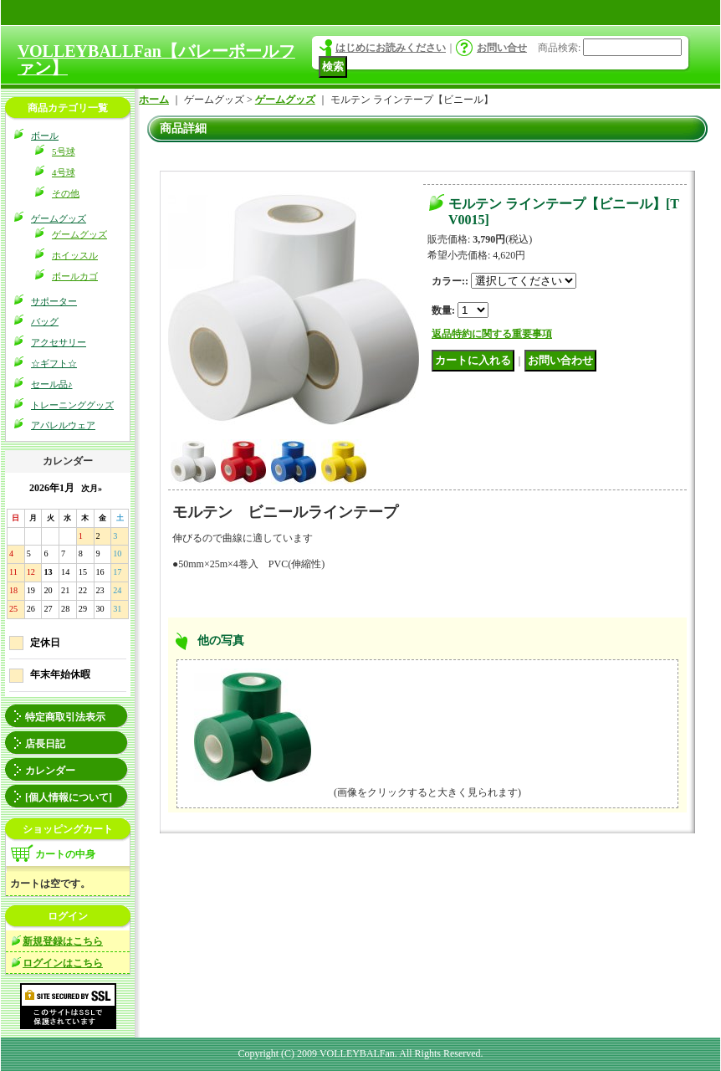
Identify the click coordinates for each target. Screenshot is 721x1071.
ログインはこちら (63, 963)
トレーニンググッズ (72, 405)
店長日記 (45, 744)
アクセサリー (58, 342)
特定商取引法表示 (65, 717)
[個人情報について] (68, 797)
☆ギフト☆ (54, 363)
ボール (45, 136)
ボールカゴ (75, 276)
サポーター (54, 301)
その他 (65, 193)
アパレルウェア (63, 425)
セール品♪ (52, 384)
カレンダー (50, 770)
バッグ (45, 321)
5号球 (63, 151)
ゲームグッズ (58, 218)
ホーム (154, 99)
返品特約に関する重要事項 (492, 334)
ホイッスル (75, 255)
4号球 (63, 172)
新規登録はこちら (63, 941)
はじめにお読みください (390, 48)
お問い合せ (502, 48)
